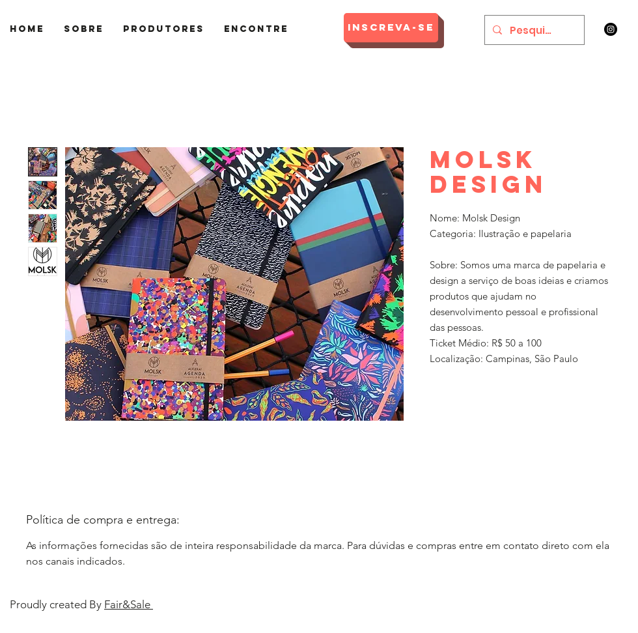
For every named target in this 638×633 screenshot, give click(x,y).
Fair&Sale (128, 604)
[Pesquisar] (533, 30)
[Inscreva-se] (391, 27)
